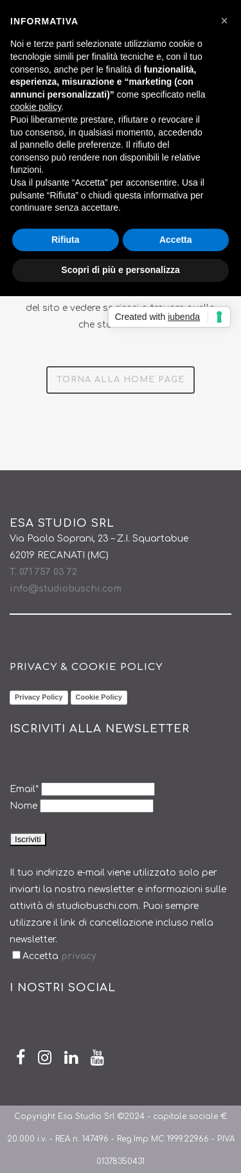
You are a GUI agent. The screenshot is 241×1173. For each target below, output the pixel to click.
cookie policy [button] (35, 106)
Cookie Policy (99, 697)
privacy (77, 956)
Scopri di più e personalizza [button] (120, 270)
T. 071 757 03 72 (43, 572)
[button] (224, 20)
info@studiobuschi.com (65, 589)
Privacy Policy (39, 697)
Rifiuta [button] (65, 239)
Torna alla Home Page (120, 379)
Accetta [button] (175, 239)
